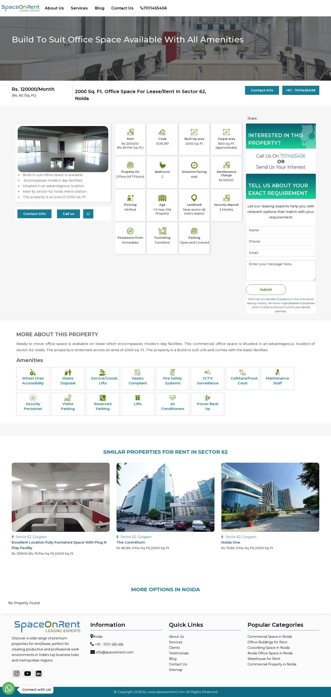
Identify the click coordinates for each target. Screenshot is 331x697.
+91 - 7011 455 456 (109, 644)
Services (79, 8)
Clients (174, 648)
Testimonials (179, 653)
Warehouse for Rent (264, 659)
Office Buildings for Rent (267, 642)
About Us (54, 8)
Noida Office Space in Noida (270, 653)
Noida (97, 637)
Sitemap (176, 670)
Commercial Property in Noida (272, 664)
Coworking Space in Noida (269, 648)
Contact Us (122, 8)
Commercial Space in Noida (270, 637)
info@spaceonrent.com (115, 652)
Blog (99, 8)
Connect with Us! (35, 690)
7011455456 (153, 8)
